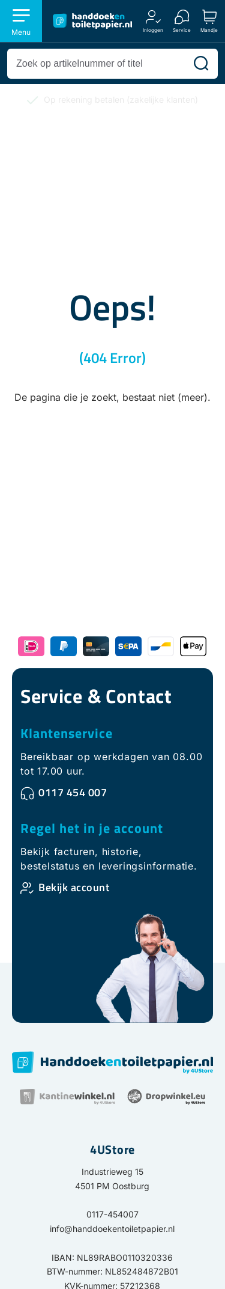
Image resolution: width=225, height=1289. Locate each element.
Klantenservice (66, 733)
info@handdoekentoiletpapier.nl (112, 1228)
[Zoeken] (201, 64)
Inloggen (153, 29)
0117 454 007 (72, 792)
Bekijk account (73, 887)
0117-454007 (112, 1214)
